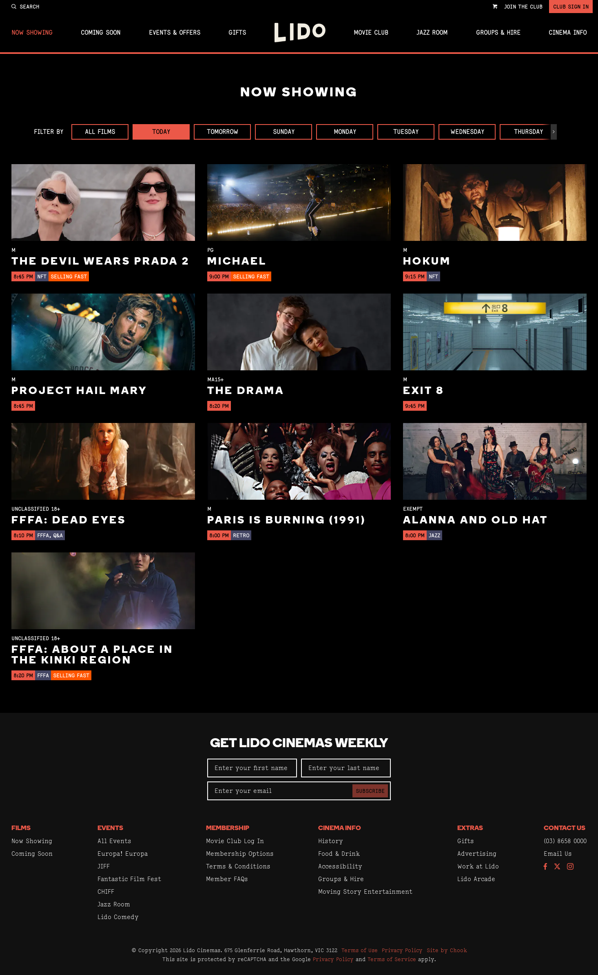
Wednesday (467, 132)
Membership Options (240, 853)
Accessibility (340, 866)
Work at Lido (478, 866)
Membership (227, 828)
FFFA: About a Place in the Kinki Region (92, 655)
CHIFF (105, 891)
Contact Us (564, 828)
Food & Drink (339, 853)
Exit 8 (423, 391)
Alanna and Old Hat (475, 520)
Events (110, 828)
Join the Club (523, 6)
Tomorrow (222, 132)
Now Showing (32, 32)
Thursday (528, 132)
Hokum (427, 261)
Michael (237, 261)
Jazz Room (431, 32)
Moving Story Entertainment (365, 891)
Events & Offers (174, 32)
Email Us (558, 853)
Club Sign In (571, 6)
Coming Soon (100, 32)
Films (21, 828)
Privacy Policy (402, 950)
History (330, 841)
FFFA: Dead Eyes (68, 520)
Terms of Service (392, 959)
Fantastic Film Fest (129, 879)
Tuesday (406, 132)
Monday (345, 132)
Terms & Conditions (238, 866)
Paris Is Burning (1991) (286, 520)
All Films (100, 132)
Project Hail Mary (79, 391)
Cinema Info (568, 32)
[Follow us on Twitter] (557, 867)
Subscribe (370, 791)
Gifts (237, 32)
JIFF (103, 866)
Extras (470, 828)
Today (161, 132)
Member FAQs (227, 879)
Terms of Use (359, 950)
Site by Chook (447, 950)
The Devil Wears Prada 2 (100, 261)
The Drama (245, 391)
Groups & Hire (498, 32)
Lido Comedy (118, 917)
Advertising (476, 853)
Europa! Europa (122, 853)
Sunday (284, 132)
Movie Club (371, 32)
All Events (114, 841)
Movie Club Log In (235, 841)
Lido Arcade (476, 879)
